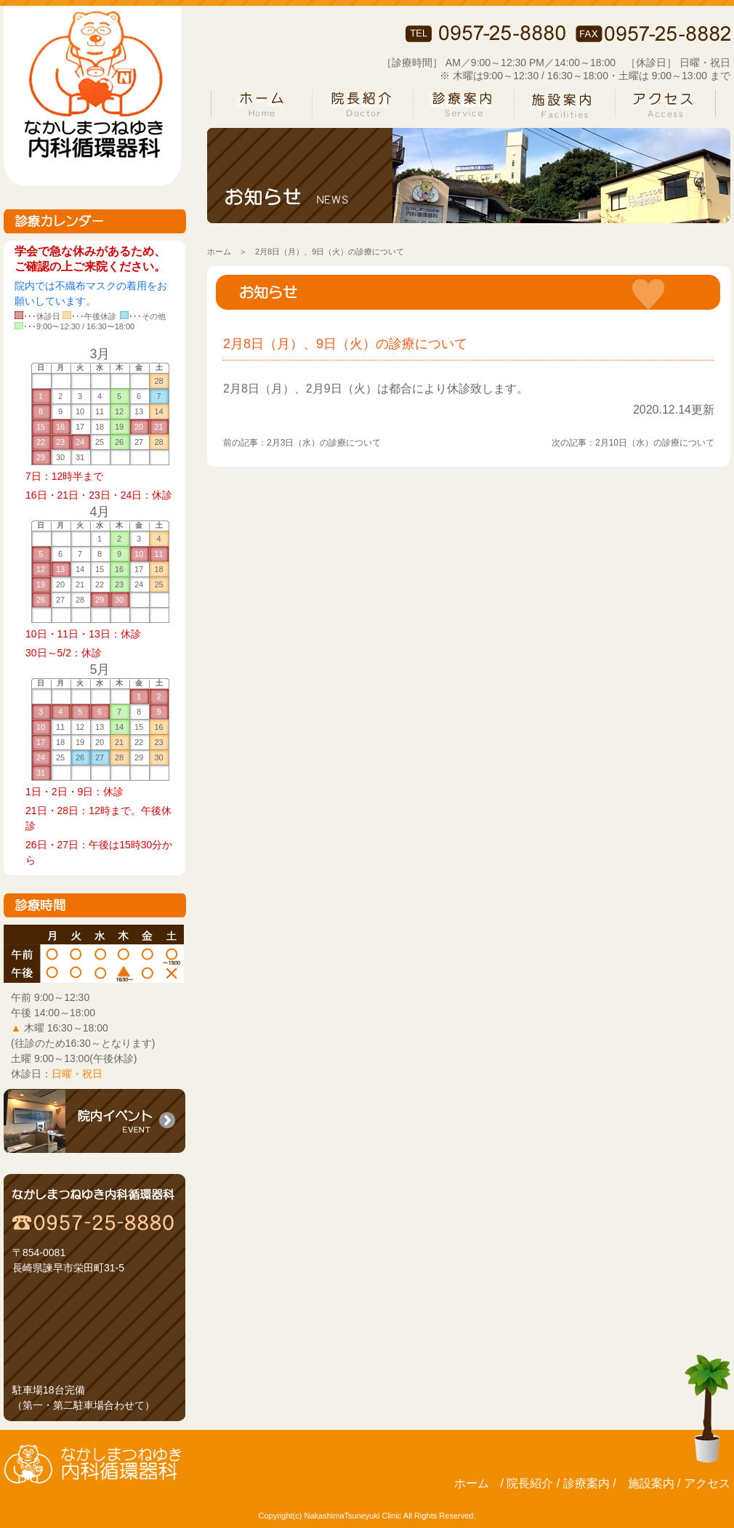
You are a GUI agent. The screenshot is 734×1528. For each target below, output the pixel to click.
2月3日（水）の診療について (324, 443)
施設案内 (651, 1483)
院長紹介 (530, 1483)
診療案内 (586, 1483)
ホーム (219, 251)
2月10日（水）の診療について (654, 443)
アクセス (707, 1483)
